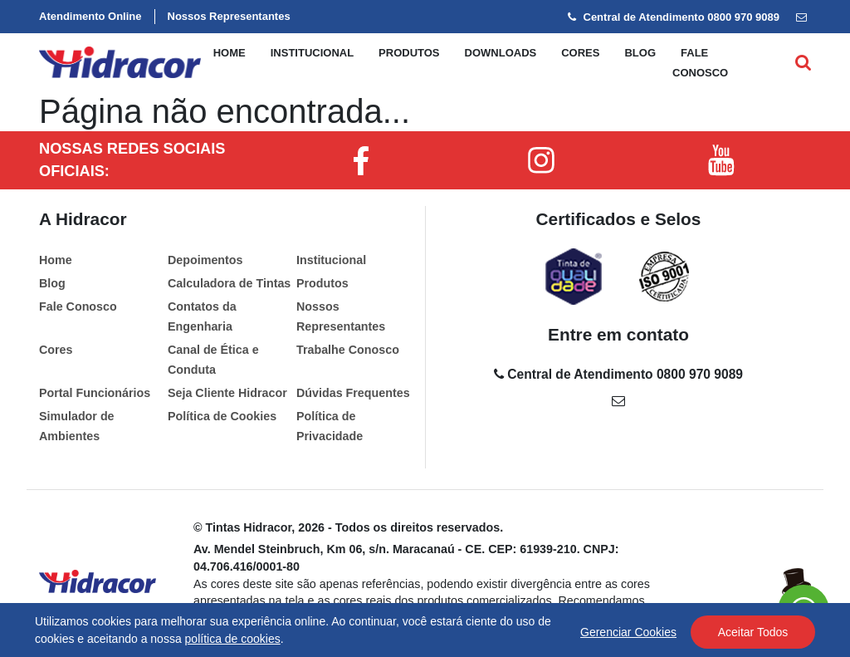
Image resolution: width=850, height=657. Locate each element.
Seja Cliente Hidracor (227, 393)
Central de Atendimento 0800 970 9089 (673, 17)
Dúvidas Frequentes (353, 393)
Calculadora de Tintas (229, 283)
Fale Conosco (78, 306)
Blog (640, 53)
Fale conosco (700, 63)
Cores (580, 53)
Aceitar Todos (753, 632)
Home (229, 53)
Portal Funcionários (94, 393)
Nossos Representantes (229, 16)
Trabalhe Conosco (347, 349)
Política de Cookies (222, 416)
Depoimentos (205, 260)
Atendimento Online (90, 16)
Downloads (501, 53)
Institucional (312, 53)
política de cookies (233, 638)
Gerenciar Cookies (628, 632)
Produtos (409, 53)
